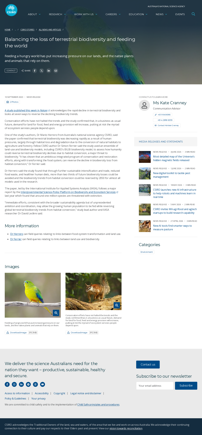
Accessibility (41, 393)
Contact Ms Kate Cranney (167, 125)
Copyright (59, 393)
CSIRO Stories (27, 29)
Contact (10, 70)
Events (180, 15)
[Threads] (35, 384)
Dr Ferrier (16, 239)
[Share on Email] (55, 70)
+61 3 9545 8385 (162, 114)
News (161, 15)
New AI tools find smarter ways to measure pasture (172, 227)
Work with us (86, 15)
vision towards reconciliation (126, 428)
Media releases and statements (161, 141)
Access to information (17, 393)
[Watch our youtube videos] (42, 384)
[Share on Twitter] (41, 70)
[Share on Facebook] (34, 70)
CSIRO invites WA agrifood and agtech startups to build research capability (175, 210)
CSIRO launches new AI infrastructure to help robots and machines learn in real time (174, 193)
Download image (22, 332)
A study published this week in (27, 110)
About (34, 15)
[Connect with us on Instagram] (14, 384)
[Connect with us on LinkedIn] (21, 384)
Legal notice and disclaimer (85, 393)
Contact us (148, 364)
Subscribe (186, 385)
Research (57, 15)
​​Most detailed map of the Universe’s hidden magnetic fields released (174, 158)
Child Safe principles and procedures (98, 404)
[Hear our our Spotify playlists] (28, 384)
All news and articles (50, 29)
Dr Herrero (16, 234)
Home (7, 29)
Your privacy (38, 398)
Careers (113, 15)
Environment (147, 252)
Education (138, 15)
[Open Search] (193, 15)
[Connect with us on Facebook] (7, 384)
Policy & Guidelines (15, 398)
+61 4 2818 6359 (163, 120)
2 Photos (12, 102)
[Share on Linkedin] (48, 70)
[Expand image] (33, 295)
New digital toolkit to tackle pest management (171, 174)
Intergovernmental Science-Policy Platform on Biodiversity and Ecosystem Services (69, 192)
